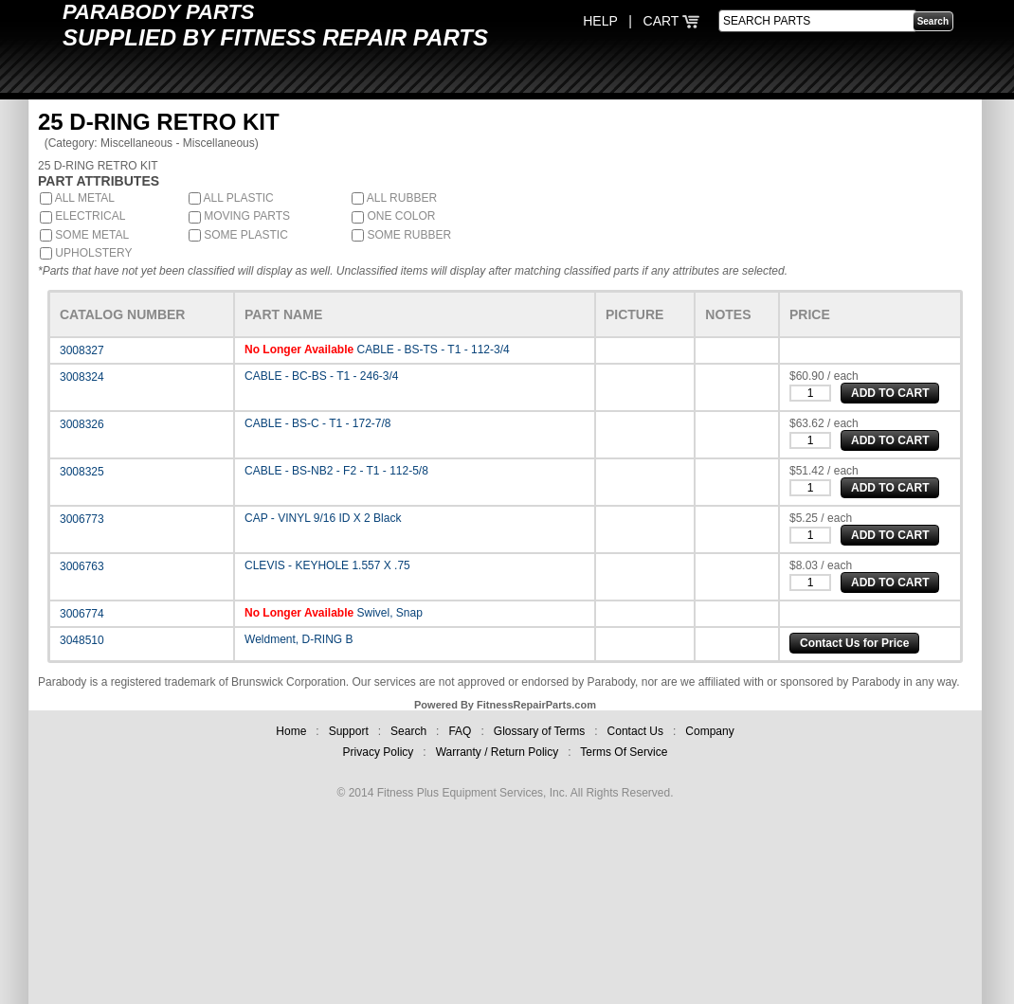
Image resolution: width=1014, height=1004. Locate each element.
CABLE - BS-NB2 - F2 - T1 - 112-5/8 (336, 470)
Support (349, 731)
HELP (600, 20)
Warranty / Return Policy (497, 752)
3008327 (82, 350)
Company (709, 731)
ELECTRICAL (82, 216)
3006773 (82, 519)
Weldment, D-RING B (298, 639)
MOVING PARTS (239, 216)
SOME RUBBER (401, 235)
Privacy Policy (378, 752)
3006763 (82, 566)
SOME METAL (84, 235)
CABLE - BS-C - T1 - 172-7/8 (317, 423)
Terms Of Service (623, 752)
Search (408, 731)
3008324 (82, 377)
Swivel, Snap (390, 612)
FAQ (459, 731)
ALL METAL (77, 198)
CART (671, 20)
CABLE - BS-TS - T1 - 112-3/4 (433, 349)
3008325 (82, 471)
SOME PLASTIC (238, 235)
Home (291, 731)
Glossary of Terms (539, 731)
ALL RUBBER (394, 198)
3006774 (82, 613)
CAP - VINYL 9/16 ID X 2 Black (322, 518)
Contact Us (635, 731)
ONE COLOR (393, 216)
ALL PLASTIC (231, 198)
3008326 (82, 424)
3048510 (82, 640)
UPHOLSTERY (86, 253)
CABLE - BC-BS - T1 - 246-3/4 (321, 376)
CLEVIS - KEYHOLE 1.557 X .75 (327, 565)
